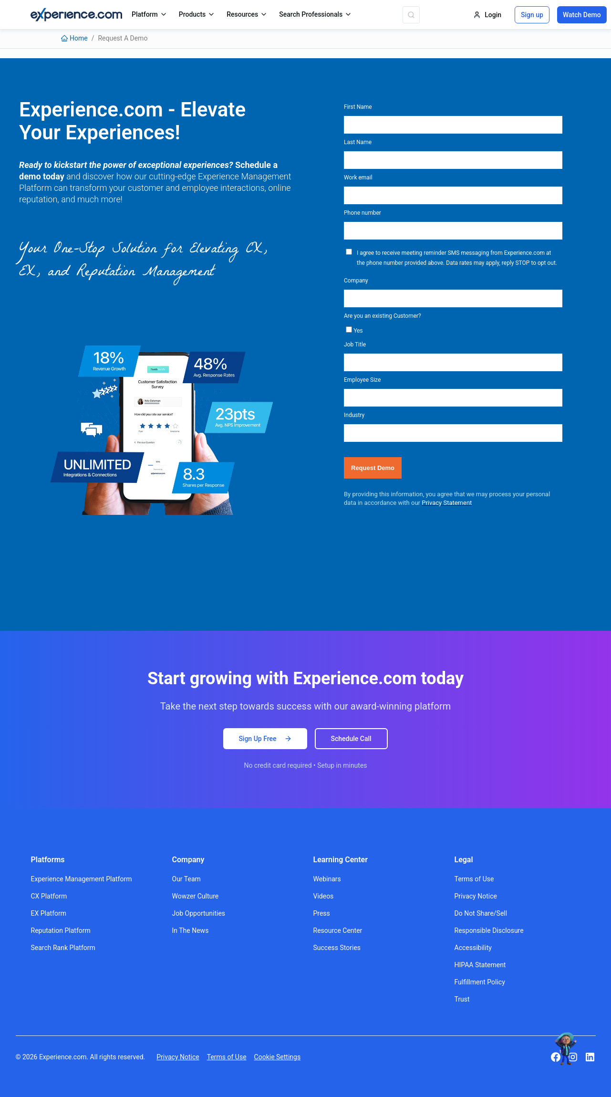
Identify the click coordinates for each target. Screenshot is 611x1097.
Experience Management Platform (81, 879)
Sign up (532, 15)
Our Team (186, 879)
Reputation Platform (61, 930)
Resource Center (337, 930)
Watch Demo (582, 15)
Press (321, 913)
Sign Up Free (264, 738)
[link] (74, 38)
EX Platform (49, 913)
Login (487, 15)
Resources (247, 14)
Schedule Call (351, 738)
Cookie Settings (277, 1057)
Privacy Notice (476, 896)
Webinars (327, 879)
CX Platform (49, 896)
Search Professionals (315, 14)
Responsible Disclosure (489, 930)
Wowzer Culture (195, 896)
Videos (323, 896)
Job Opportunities (199, 913)
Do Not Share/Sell (481, 913)
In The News (190, 930)
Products (197, 14)
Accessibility (473, 947)
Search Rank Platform (63, 947)
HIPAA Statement (480, 965)
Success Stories (337, 947)
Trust (462, 999)
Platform (149, 14)
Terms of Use (474, 879)
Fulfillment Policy (480, 982)
